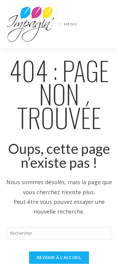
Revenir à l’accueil (59, 257)
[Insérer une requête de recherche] (59, 233)
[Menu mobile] (68, 24)
